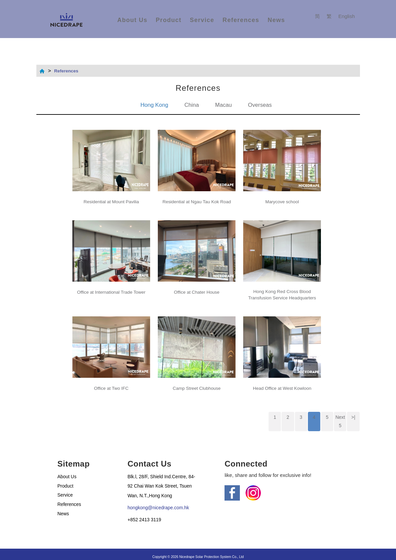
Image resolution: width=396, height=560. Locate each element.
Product (168, 20)
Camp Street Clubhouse (197, 380)
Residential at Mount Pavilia (111, 199)
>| (353, 410)
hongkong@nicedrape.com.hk (160, 501)
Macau (224, 104)
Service (202, 20)
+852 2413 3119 (145, 513)
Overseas (262, 104)
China (191, 104)
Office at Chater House (196, 286)
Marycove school (282, 199)
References (241, 20)
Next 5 (340, 414)
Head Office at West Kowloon (282, 380)
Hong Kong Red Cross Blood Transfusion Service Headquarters (282, 289)
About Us (132, 20)
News (276, 20)
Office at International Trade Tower (111, 286)
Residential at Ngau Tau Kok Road (196, 199)
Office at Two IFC (111, 380)
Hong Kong (152, 104)
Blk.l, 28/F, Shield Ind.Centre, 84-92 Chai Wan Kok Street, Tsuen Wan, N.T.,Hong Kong (159, 479)
